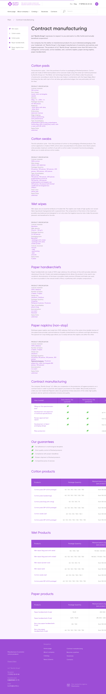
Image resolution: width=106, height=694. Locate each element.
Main (9, 20)
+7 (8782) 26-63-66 (13, 674)
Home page (12, 11)
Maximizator (75, 686)
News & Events (48, 659)
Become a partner (73, 652)
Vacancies (44, 11)
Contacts (54, 11)
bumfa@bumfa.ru (13, 686)
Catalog (34, 11)
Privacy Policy (12, 661)
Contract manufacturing (25, 20)
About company (22, 11)
